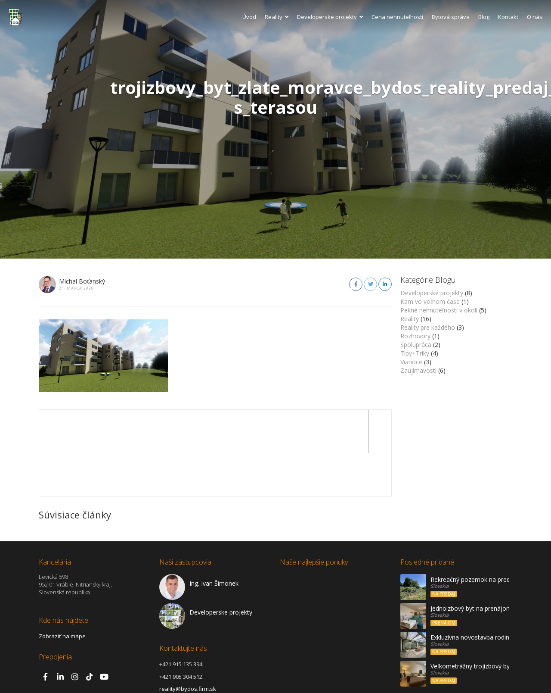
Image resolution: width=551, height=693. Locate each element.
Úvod (249, 17)
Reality (276, 17)
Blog (483, 17)
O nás (534, 17)
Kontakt (508, 17)
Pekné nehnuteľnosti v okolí (438, 310)
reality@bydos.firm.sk (187, 645)
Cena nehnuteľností (397, 17)
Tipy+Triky (414, 353)
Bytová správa (451, 17)
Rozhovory (415, 336)
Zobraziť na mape (62, 593)
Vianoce (411, 362)
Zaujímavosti (418, 370)
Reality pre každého (427, 327)
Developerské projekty (431, 293)
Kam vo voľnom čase (430, 301)
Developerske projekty (330, 17)
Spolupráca (415, 344)
